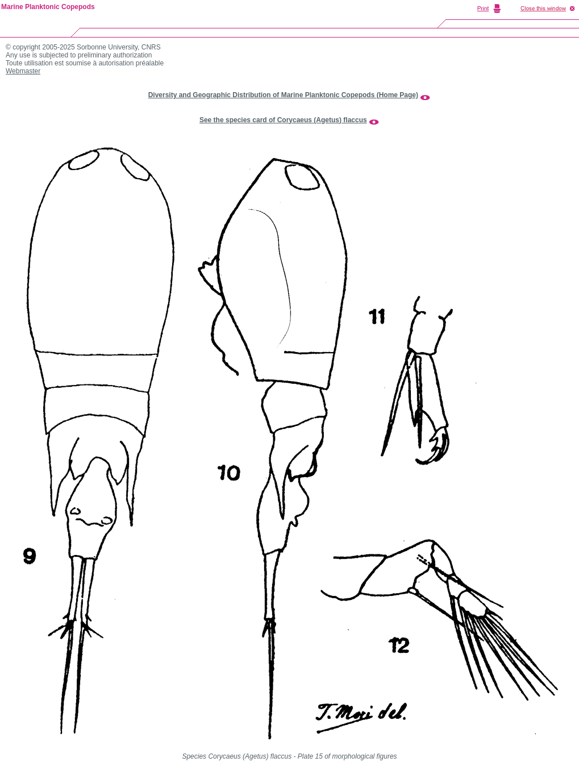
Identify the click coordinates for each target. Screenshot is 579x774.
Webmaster (23, 71)
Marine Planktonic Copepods (48, 7)
